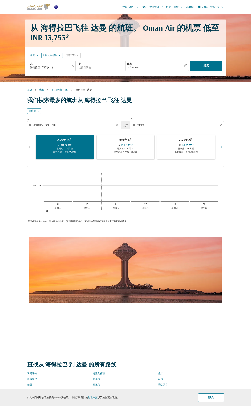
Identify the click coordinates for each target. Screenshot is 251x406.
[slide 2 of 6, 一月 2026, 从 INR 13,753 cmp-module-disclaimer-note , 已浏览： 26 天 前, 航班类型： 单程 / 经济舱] (125, 147)
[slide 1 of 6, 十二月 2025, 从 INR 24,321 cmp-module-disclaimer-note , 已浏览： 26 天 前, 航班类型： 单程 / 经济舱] (65, 147)
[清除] (73, 66)
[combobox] (50, 67)
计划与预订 (131, 7)
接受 (211, 397)
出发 (129, 64)
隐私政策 (93, 397)
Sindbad (189, 7)
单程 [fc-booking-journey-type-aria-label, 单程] (32, 55)
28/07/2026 (133, 67)
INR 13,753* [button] (49, 38)
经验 (179, 7)
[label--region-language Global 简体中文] (210, 7)
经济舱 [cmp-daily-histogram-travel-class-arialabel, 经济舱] (32, 111)
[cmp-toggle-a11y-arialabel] (125, 125)
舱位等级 (165, 245)
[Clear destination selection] (221, 125)
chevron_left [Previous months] (30, 147)
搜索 (206, 65)
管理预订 (157, 7)
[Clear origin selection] (117, 125)
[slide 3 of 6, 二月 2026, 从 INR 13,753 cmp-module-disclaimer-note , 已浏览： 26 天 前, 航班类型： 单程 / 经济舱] (186, 147)
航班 (41, 90)
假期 (168, 7)
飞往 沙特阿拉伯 (60, 90)
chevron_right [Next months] (221, 147)
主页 (29, 90)
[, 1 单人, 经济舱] (50, 55)
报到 (144, 7)
